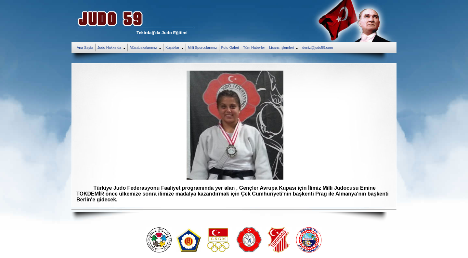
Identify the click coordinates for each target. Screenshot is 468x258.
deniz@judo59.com (317, 47)
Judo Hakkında (112, 48)
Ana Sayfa (85, 47)
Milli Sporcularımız (202, 47)
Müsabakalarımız (146, 48)
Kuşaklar (175, 48)
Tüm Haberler (254, 47)
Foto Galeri (230, 47)
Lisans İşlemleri (284, 48)
